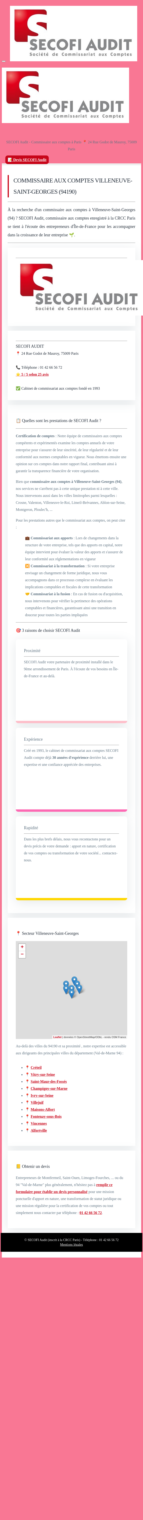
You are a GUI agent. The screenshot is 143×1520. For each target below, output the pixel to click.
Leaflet (57, 1037)
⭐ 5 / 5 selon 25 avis (32, 374)
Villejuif (37, 1102)
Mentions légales (71, 1244)
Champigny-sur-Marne (49, 1088)
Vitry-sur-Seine (43, 1074)
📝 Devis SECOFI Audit (27, 160)
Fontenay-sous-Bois (46, 1116)
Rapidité (31, 827)
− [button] (22, 954)
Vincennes (39, 1123)
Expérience (33, 739)
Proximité (32, 650)
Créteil (36, 1068)
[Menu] (4, 61)
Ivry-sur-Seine (42, 1095)
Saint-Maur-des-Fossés (49, 1081)
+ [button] (22, 947)
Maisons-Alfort (43, 1109)
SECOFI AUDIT (30, 346)
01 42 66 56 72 (91, 1213)
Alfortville (39, 1130)
